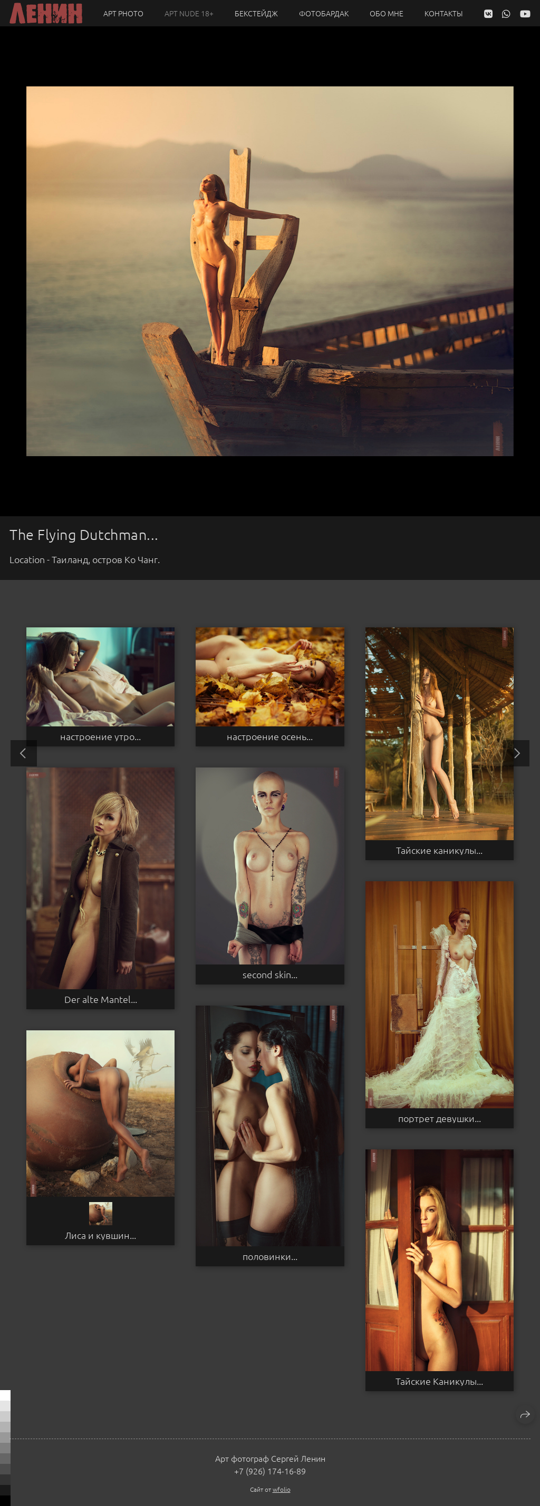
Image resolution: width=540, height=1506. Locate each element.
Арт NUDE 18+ (189, 13)
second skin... (270, 974)
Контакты (444, 13)
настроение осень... (270, 736)
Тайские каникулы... (439, 850)
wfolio (282, 1489)
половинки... (270, 1256)
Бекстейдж (256, 13)
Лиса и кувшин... (100, 1235)
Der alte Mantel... (100, 999)
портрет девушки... (439, 1118)
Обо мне (386, 13)
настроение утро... (100, 736)
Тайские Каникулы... (439, 1381)
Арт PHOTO (123, 13)
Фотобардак (324, 13)
